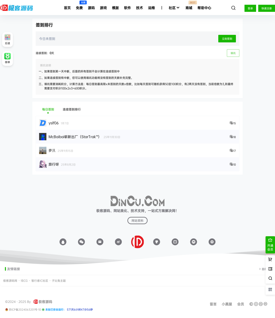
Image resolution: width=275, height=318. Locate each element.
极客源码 (42, 301)
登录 (250, 8)
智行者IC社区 (39, 280)
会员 (240, 304)
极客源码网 (10, 280)
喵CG (24, 280)
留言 (213, 304)
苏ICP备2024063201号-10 (25, 309)
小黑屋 (227, 304)
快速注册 (266, 8)
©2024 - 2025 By (18, 301)
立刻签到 (227, 38)
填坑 (233, 53)
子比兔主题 (59, 280)
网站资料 (137, 220)
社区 (174, 8)
